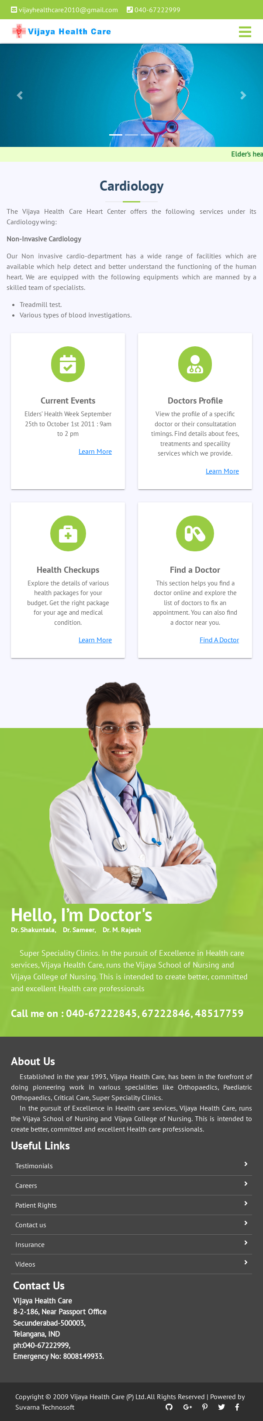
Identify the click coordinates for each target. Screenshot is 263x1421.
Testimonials (34, 1165)
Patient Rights (36, 1205)
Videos (25, 1264)
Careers (26, 1185)
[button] (19, 95)
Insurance (30, 1244)
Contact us (30, 1224)
